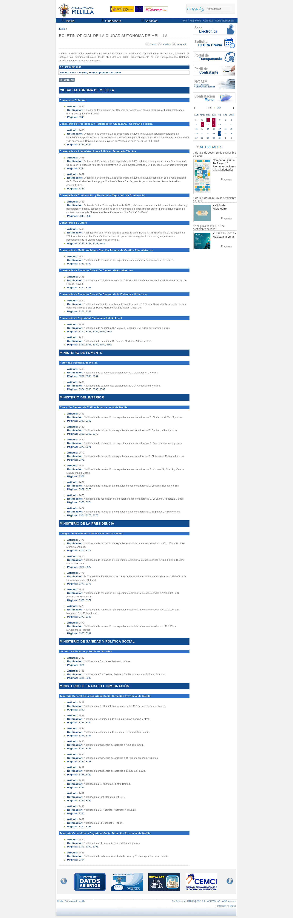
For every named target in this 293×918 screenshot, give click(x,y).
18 (225, 129)
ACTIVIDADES (211, 147)
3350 (88, 263)
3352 (88, 311)
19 (231, 129)
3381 (88, 633)
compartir (182, 44)
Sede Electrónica (224, 20)
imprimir (167, 44)
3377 (88, 550)
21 (202, 133)
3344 (88, 144)
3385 (81, 735)
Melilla (67, 20)
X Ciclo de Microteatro (220, 207)
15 (208, 129)
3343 (81, 117)
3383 (81, 722)
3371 (88, 447)
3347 (88, 243)
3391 (88, 826)
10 (220, 124)
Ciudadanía (111, 20)
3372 (81, 476)
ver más (228, 179)
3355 (102, 331)
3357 (81, 344)
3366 (95, 389)
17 (220, 129)
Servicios (149, 20)
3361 (109, 344)
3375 (88, 515)
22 (208, 133)
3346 (88, 216)
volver (153, 44)
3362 (81, 376)
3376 (95, 515)
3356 (109, 331)
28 (202, 138)
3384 (88, 722)
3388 (88, 761)
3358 (88, 344)
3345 (81, 188)
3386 (88, 735)
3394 (81, 859)
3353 (88, 331)
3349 (102, 243)
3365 (88, 389)
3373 (88, 489)
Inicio (184, 20)
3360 (102, 344)
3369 (88, 434)
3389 (88, 774)
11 (225, 124)
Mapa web (195, 20)
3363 (88, 376)
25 (225, 133)
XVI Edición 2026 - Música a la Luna (224, 235)
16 (214, 129)
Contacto (208, 20)
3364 (95, 376)
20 (196, 133)
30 (214, 138)
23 (214, 133)
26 (231, 133)
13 (196, 129)
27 (196, 138)
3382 (88, 678)
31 (220, 138)
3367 (102, 389)
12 (231, 124)
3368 (88, 421)
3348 (95, 243)
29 (208, 138)
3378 (88, 583)
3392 (88, 846)
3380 (88, 616)
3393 (95, 846)
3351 (88, 287)
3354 (95, 331)
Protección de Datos (226, 906)
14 (202, 129)
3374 (88, 502)
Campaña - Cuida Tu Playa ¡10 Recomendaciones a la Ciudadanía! (224, 164)
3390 (88, 800)
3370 (95, 434)
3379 (88, 600)
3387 (88, 748)
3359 (95, 344)
